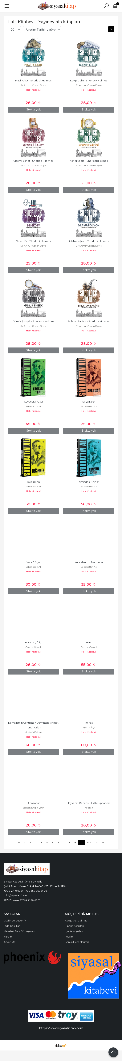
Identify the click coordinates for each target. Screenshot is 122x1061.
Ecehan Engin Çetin (33, 807)
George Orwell (33, 647)
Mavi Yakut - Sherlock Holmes (33, 80)
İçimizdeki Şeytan (89, 482)
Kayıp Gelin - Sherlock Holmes (88, 80)
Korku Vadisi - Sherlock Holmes (89, 160)
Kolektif (89, 807)
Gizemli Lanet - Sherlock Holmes (33, 160)
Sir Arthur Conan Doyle (33, 85)
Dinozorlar (33, 803)
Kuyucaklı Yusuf (33, 401)
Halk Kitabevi (33, 89)
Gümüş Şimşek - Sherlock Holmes (33, 321)
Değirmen (33, 482)
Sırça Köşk (88, 401)
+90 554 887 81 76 (36, 890)
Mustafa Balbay (33, 732)
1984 (89, 642)
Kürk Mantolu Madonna (89, 562)
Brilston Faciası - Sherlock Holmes (88, 321)
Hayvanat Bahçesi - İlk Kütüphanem (89, 803)
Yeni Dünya (33, 562)
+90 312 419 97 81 (13, 890)
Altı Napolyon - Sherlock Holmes (88, 241)
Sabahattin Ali (33, 406)
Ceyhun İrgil (89, 727)
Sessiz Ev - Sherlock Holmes (33, 241)
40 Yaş (89, 722)
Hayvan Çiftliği (33, 642)
